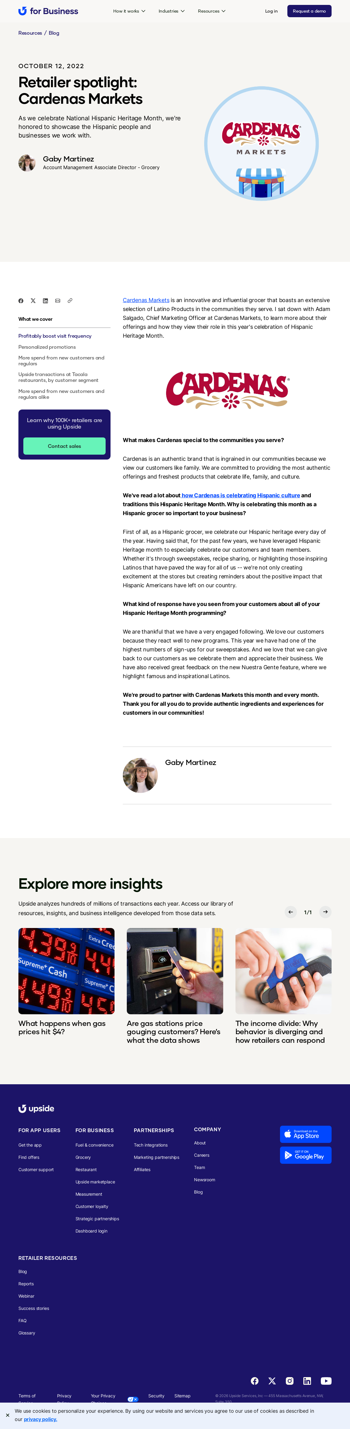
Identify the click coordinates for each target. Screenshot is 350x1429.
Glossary (26, 1332)
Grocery (83, 1157)
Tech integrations (151, 1144)
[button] (129, 10)
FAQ (22, 1320)
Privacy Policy (64, 1399)
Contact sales (64, 446)
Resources (30, 33)
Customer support (36, 1169)
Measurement (89, 1194)
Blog (54, 33)
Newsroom (204, 1179)
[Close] (7, 1415)
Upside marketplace (95, 1181)
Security (156, 1395)
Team (199, 1167)
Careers (201, 1155)
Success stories (33, 1308)
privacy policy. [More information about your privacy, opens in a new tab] (40, 1419)
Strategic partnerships (97, 1218)
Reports (26, 1283)
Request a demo (309, 11)
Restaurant (86, 1169)
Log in (271, 11)
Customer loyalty (92, 1206)
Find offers (28, 1157)
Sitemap (182, 1395)
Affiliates (142, 1169)
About (200, 1142)
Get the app (30, 1144)
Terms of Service (27, 1399)
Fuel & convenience (95, 1144)
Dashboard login (91, 1230)
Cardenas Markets (146, 300)
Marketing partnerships (156, 1157)
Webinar (26, 1296)
